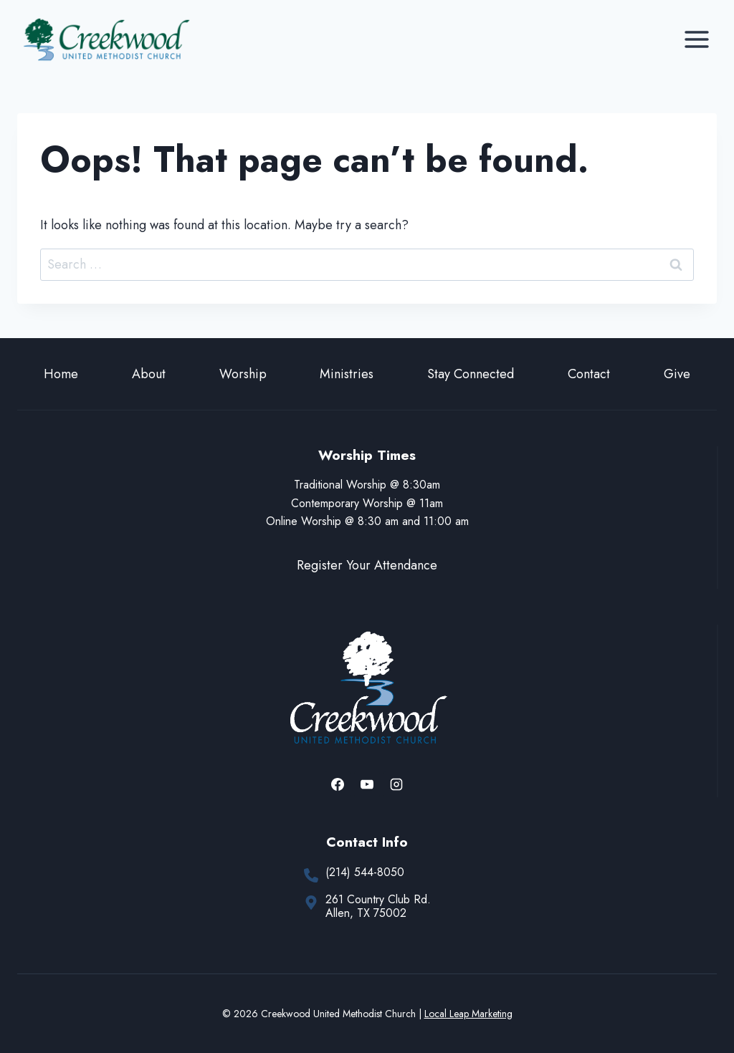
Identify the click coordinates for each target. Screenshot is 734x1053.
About (149, 374)
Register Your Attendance (367, 565)
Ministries (346, 374)
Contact (589, 374)
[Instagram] (396, 784)
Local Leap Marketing (468, 1013)
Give (677, 374)
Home (61, 374)
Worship (243, 374)
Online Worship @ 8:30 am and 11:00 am (367, 521)
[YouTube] (367, 784)
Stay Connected (470, 374)
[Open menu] (696, 39)
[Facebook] (338, 784)
